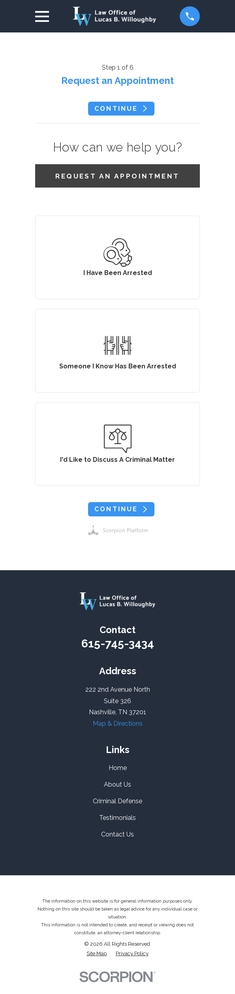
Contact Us (117, 834)
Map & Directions (118, 723)
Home (118, 768)
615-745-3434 (117, 643)
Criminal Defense (117, 801)
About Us (117, 784)
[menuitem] (96, 953)
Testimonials (117, 817)
